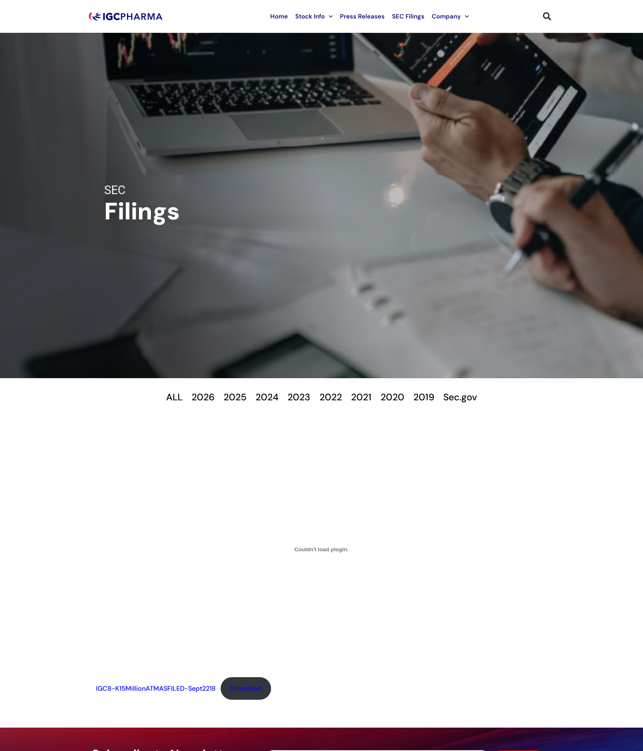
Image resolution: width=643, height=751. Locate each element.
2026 (197, 397)
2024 (264, 397)
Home (279, 16)
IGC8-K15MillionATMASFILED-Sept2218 (156, 689)
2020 (395, 397)
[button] (547, 16)
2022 (331, 397)
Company (450, 16)
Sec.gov (466, 397)
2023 (298, 397)
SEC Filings (408, 16)
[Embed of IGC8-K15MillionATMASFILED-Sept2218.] (321, 550)
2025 (231, 397)
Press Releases (362, 16)
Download (245, 689)
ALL (167, 397)
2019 (428, 397)
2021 (363, 397)
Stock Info (314, 16)
